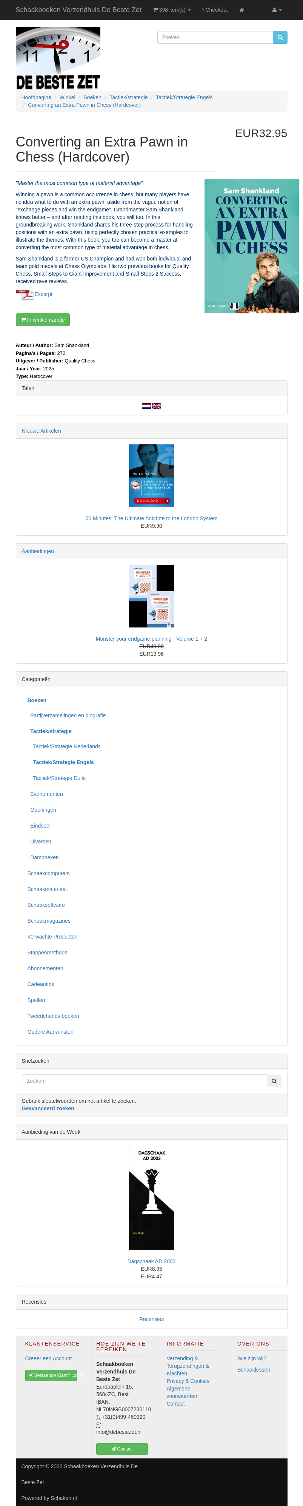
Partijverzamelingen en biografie (67, 715)
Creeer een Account (48, 1358)
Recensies (151, 1319)
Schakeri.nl (64, 1498)
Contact (176, 1404)
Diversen (39, 842)
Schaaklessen (253, 1370)
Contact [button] (122, 1449)
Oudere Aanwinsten (51, 1032)
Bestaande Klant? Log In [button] (53, 1375)
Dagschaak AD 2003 (152, 1261)
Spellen (36, 1000)
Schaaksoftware (46, 905)
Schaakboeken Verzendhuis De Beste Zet (79, 10)
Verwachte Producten (53, 937)
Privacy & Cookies (188, 1381)
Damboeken (43, 857)
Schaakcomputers (49, 873)
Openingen (42, 810)
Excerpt (43, 294)
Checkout (215, 10)
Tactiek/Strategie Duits (57, 778)
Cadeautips (41, 984)
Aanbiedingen (38, 551)
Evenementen (45, 794)
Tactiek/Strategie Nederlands (64, 746)
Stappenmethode (48, 953)
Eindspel (39, 826)
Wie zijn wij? (251, 1358)
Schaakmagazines (49, 921)
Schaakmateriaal (47, 889)
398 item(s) (172, 10)
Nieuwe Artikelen (41, 431)
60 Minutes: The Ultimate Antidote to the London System (152, 518)
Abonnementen (45, 968)
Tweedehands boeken (53, 1016)
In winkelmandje (43, 320)
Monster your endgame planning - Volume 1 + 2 (151, 639)
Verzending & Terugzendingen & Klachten (188, 1366)
